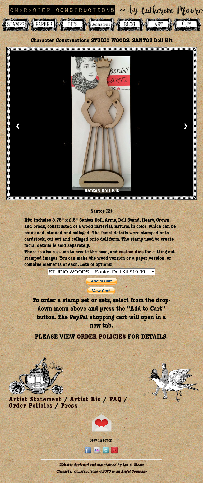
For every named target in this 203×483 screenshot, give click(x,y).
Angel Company (134, 472)
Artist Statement (35, 400)
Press (69, 406)
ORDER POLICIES (101, 337)
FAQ (115, 400)
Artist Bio (85, 400)
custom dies (132, 252)
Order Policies (31, 406)
